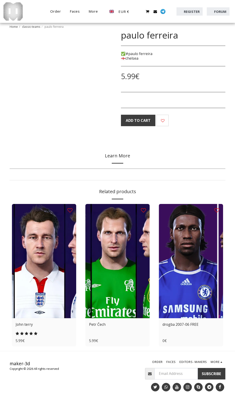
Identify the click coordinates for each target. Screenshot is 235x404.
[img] (44, 261)
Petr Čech (97, 324)
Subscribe (211, 373)
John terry (24, 324)
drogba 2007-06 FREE (180, 324)
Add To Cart (138, 120)
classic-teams (31, 27)
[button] (139, 11)
